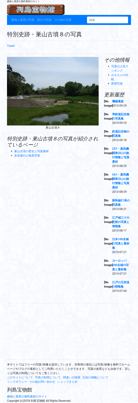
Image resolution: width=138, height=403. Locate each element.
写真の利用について (48, 377)
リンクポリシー (17, 381)
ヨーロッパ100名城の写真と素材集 (120, 265)
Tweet (11, 46)
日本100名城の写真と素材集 (120, 243)
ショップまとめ (67, 381)
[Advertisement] (69, 331)
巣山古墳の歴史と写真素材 (31, 151)
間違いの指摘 (71, 377)
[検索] (107, 20)
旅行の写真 (44, 20)
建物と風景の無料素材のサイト (27, 396)
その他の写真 (63, 20)
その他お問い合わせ (42, 381)
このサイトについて (20, 377)
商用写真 (117, 83)
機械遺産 (118, 101)
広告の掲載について (95, 377)
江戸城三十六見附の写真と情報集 (120, 222)
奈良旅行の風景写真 (27, 155)
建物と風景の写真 (22, 20)
